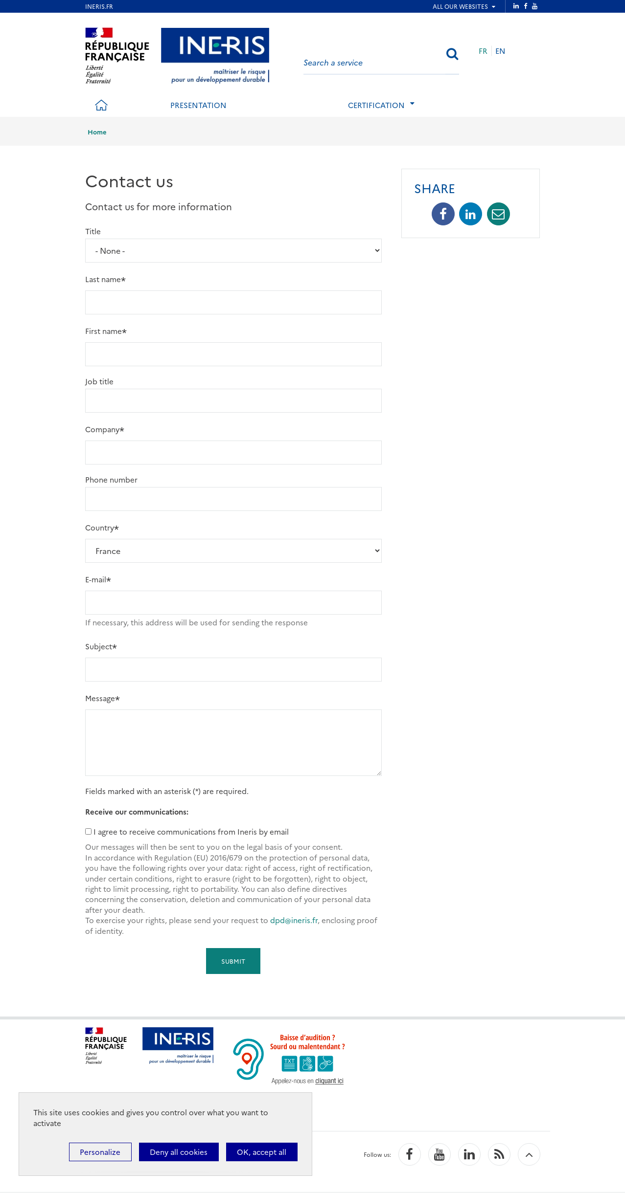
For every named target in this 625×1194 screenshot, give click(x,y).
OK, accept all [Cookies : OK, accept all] (261, 1152)
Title (93, 231)
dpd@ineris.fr (294, 920)
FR (483, 50)
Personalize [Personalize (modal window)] (100, 1152)
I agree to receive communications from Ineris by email (191, 831)
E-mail (95, 579)
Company (102, 429)
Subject (98, 646)
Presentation (198, 105)
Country (99, 527)
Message (100, 698)
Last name (103, 279)
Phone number (111, 479)
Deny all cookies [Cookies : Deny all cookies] (179, 1152)
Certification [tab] (376, 105)
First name (103, 331)
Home (97, 131)
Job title (99, 381)
